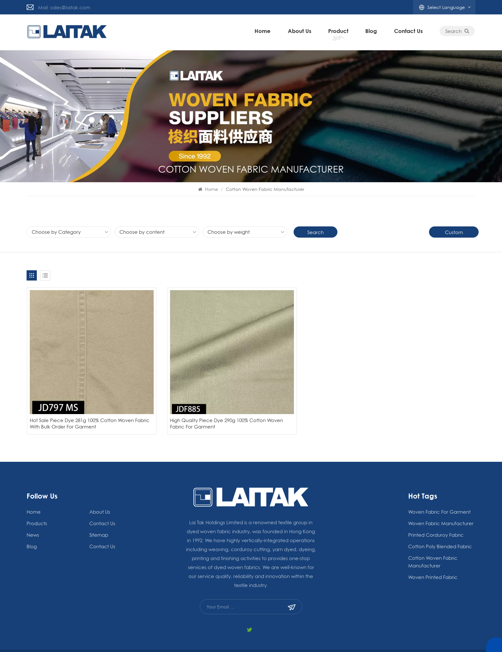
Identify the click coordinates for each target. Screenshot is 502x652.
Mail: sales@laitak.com (64, 7)
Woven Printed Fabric (432, 553)
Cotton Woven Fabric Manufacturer (432, 537)
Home (263, 32)
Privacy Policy (315, 638)
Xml (339, 638)
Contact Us (409, 32)
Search (458, 32)
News (33, 511)
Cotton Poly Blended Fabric (440, 522)
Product (339, 32)
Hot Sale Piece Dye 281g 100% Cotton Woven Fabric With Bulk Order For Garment (79, 400)
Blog (375, 638)
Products (37, 499)
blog (372, 32)
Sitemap (98, 511)
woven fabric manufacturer (441, 499)
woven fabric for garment (439, 488)
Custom (454, 232)
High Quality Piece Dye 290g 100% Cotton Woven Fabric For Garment (191, 400)
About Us (300, 32)
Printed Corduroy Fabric (436, 511)
